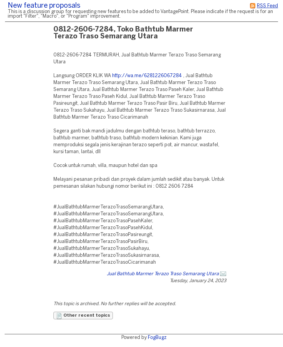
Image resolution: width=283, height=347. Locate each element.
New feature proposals (44, 6)
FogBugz (157, 337)
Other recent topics (83, 316)
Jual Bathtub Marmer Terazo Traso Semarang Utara (163, 274)
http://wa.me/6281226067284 (147, 76)
